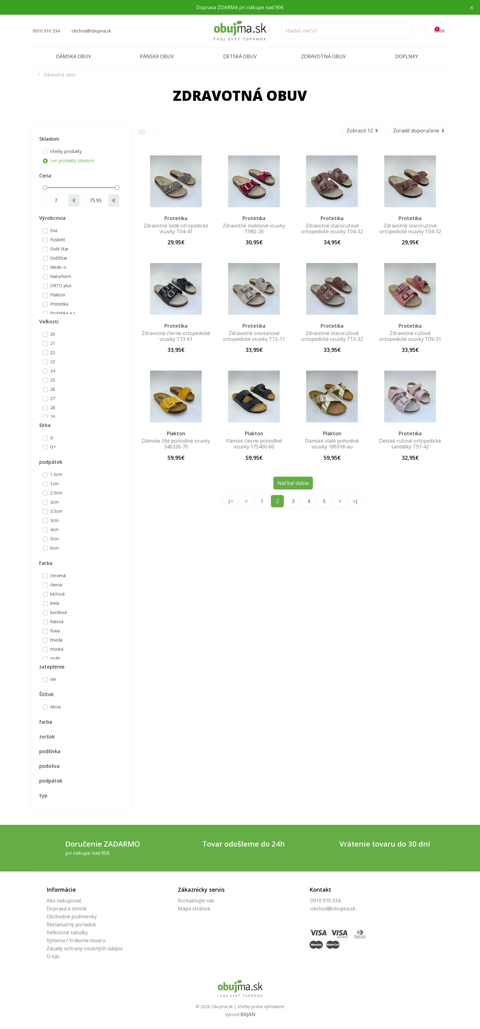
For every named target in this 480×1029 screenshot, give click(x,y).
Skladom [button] (49, 138)
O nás (53, 956)
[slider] (45, 187)
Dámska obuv (73, 56)
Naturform (60, 276)
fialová (56, 621)
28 (52, 407)
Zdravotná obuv (323, 56)
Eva (53, 230)
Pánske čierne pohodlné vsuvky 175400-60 (254, 443)
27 (52, 398)
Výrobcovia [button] (52, 218)
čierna (56, 585)
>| (355, 501)
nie (53, 679)
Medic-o (58, 267)
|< (230, 501)
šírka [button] (45, 425)
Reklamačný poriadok (71, 924)
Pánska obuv (157, 56)
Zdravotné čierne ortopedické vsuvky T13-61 (176, 336)
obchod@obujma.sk (332, 908)
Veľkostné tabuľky (67, 932)
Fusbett (57, 239)
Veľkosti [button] (48, 321)
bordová (58, 612)
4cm (54, 529)
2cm (54, 502)
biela (54, 603)
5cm (54, 539)
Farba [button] (45, 563)
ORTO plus (61, 285)
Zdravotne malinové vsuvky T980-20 (254, 228)
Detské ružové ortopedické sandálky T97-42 (410, 443)
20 (52, 334)
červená (58, 575)
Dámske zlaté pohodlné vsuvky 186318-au (332, 443)
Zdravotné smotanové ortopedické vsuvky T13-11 (254, 336)
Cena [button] (45, 175)
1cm (54, 483)
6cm (54, 548)
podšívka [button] (49, 751)
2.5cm (56, 493)
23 (52, 361)
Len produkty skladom (72, 160)
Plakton (57, 295)
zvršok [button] (47, 736)
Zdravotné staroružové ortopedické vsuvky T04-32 (332, 228)
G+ (53, 447)
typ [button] (43, 795)
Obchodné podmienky (72, 916)
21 (52, 343)
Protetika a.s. (63, 313)
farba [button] (45, 721)
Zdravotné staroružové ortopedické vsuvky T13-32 (332, 336)
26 (52, 389)
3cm (54, 520)
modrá (56, 649)
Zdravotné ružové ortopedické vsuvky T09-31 (410, 336)
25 (52, 380)
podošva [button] (49, 766)
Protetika (59, 304)
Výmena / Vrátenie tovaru (76, 940)
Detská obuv (240, 56)
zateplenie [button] (52, 666)
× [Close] (472, 7)
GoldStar (58, 258)
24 (52, 371)
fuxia (55, 631)
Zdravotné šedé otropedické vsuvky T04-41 (176, 228)
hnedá (56, 640)
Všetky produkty (66, 151)
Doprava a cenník (67, 908)
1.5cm (56, 474)
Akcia (55, 707)
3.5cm (56, 511)
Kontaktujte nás (196, 900)
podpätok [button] (50, 462)
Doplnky (406, 56)
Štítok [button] (46, 694)
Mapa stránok (194, 908)
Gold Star (59, 249)
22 (52, 352)
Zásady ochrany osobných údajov (85, 948)
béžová (57, 594)
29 (52, 417)
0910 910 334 (325, 900)
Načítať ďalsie (293, 483)
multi (55, 658)
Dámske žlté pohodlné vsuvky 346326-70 (176, 443)
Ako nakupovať (64, 900)
